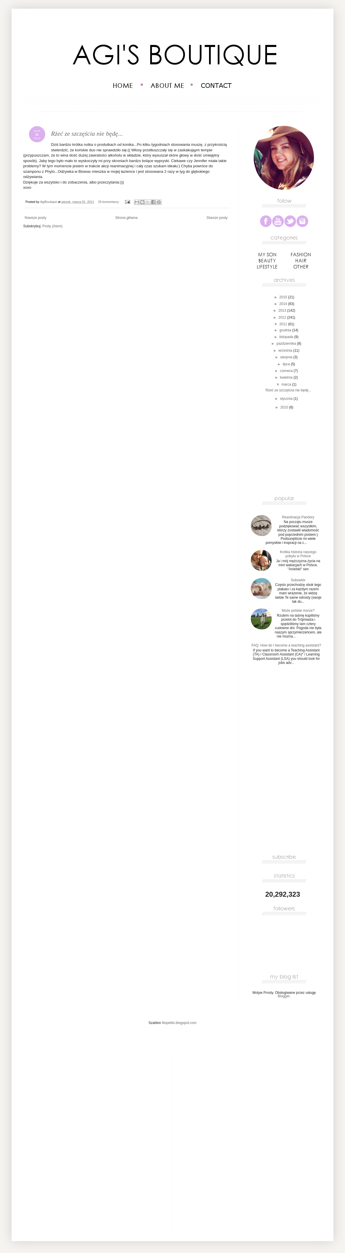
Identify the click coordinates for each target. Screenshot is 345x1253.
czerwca (286, 371)
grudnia (285, 330)
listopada (286, 337)
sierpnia (286, 357)
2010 (284, 407)
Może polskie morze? (298, 611)
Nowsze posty (35, 218)
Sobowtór (298, 580)
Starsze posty (217, 218)
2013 (282, 310)
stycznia (287, 399)
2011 (283, 324)
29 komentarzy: (109, 202)
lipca (287, 364)
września (285, 350)
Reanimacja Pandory (298, 517)
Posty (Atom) (52, 226)
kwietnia (287, 377)
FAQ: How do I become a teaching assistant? (286, 645)
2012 (282, 317)
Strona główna (126, 218)
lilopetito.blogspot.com (179, 1023)
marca (287, 384)
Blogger (284, 996)
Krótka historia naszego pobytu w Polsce (298, 554)
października (287, 344)
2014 (283, 304)
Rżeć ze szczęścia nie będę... (87, 133)
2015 (283, 297)
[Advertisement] (289, 451)
